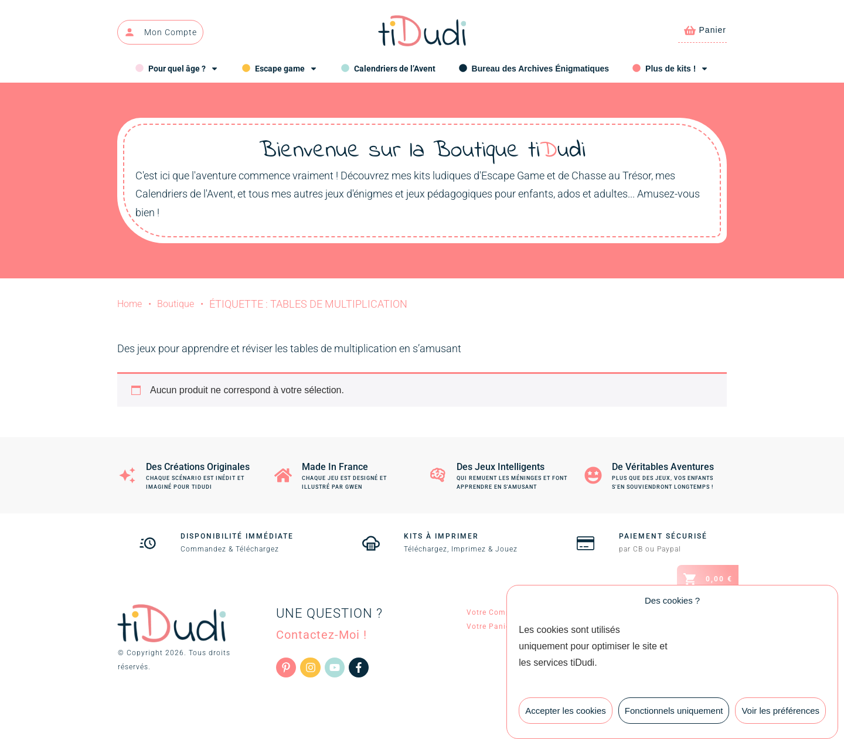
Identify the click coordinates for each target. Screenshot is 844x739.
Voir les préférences (780, 716)
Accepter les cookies (565, 716)
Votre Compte (492, 612)
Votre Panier (490, 626)
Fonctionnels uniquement (674, 716)
